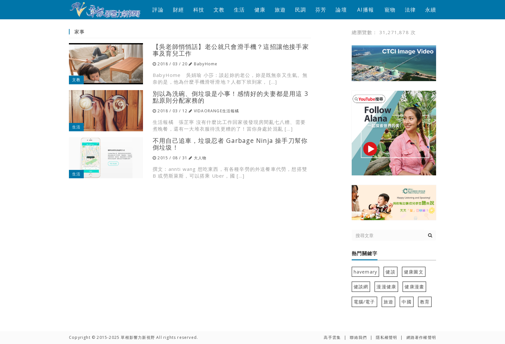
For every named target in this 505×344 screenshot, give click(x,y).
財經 (178, 9)
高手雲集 (332, 337)
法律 (410, 9)
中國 (406, 302)
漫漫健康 (386, 287)
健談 (390, 272)
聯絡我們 (358, 337)
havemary (365, 272)
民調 (300, 9)
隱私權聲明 (386, 337)
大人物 (200, 158)
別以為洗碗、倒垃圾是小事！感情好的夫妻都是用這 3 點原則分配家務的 (230, 97)
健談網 (361, 287)
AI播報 (365, 9)
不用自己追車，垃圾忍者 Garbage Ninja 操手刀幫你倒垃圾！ (230, 144)
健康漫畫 (414, 287)
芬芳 (320, 9)
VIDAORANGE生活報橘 (216, 111)
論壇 (341, 9)
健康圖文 (414, 272)
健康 (259, 9)
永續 (430, 9)
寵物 (390, 9)
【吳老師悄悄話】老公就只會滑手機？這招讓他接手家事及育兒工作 (231, 50)
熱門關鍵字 (364, 253)
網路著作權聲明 (421, 337)
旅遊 (280, 9)
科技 (198, 9)
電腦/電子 (364, 302)
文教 (219, 9)
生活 (239, 9)
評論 (157, 9)
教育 (425, 302)
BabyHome (206, 64)
